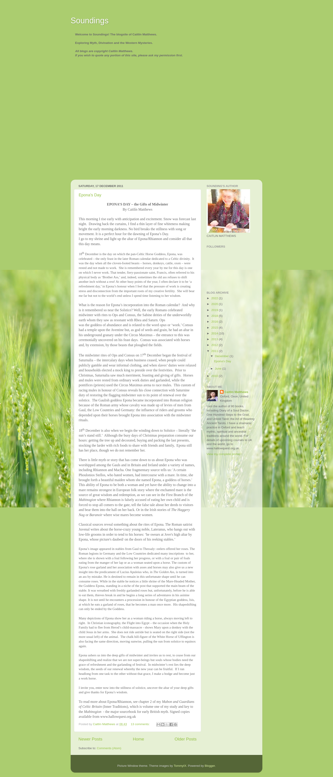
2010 (215, 376)
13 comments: (140, 724)
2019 (215, 310)
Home (138, 739)
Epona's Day (90, 195)
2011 (215, 351)
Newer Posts (90, 739)
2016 (215, 321)
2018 (215, 315)
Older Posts (186, 739)
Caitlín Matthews (236, 392)
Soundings (90, 20)
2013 (215, 339)
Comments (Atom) (109, 748)
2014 (215, 333)
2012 (215, 345)
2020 (215, 304)
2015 (215, 327)
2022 (215, 298)
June (218, 368)
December (222, 356)
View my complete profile (223, 454)
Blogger (210, 765)
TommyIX (180, 765)
